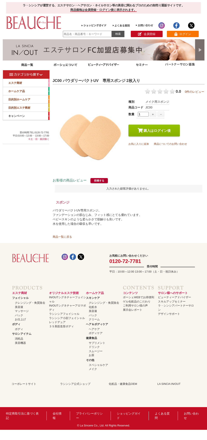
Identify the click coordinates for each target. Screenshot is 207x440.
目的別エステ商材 (28, 108)
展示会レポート (132, 309)
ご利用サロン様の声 (135, 305)
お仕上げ (20, 319)
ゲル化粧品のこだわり (137, 301)
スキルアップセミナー (172, 301)
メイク (93, 369)
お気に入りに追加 (138, 143)
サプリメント (97, 342)
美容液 (19, 307)
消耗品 (19, 338)
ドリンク (94, 347)
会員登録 (146, 34)
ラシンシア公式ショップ (75, 383)
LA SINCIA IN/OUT (168, 383)
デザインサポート (169, 313)
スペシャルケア (98, 365)
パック (19, 315)
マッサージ (22, 311)
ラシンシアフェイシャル (64, 313)
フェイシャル (20, 297)
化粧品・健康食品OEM (123, 383)
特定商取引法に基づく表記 (22, 416)
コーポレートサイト (23, 383)
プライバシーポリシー (89, 416)
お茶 (91, 355)
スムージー (96, 351)
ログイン (183, 34)
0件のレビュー (194, 91)
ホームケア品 (28, 91)
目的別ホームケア (28, 99)
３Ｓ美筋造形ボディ (61, 326)
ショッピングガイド (129, 416)
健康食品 (91, 338)
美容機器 (20, 342)
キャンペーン (28, 116)
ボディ (16, 324)
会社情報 (57, 416)
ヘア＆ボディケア (97, 324)
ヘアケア (94, 329)
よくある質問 (162, 416)
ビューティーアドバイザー (174, 297)
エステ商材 (28, 83)
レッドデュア (57, 322)
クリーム (94, 319)
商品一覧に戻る (62, 236)
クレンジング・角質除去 (30, 302)
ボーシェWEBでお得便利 (138, 297)
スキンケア (93, 297)
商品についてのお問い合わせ (170, 143)
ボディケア (96, 333)
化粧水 (93, 307)
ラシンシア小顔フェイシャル (67, 318)
